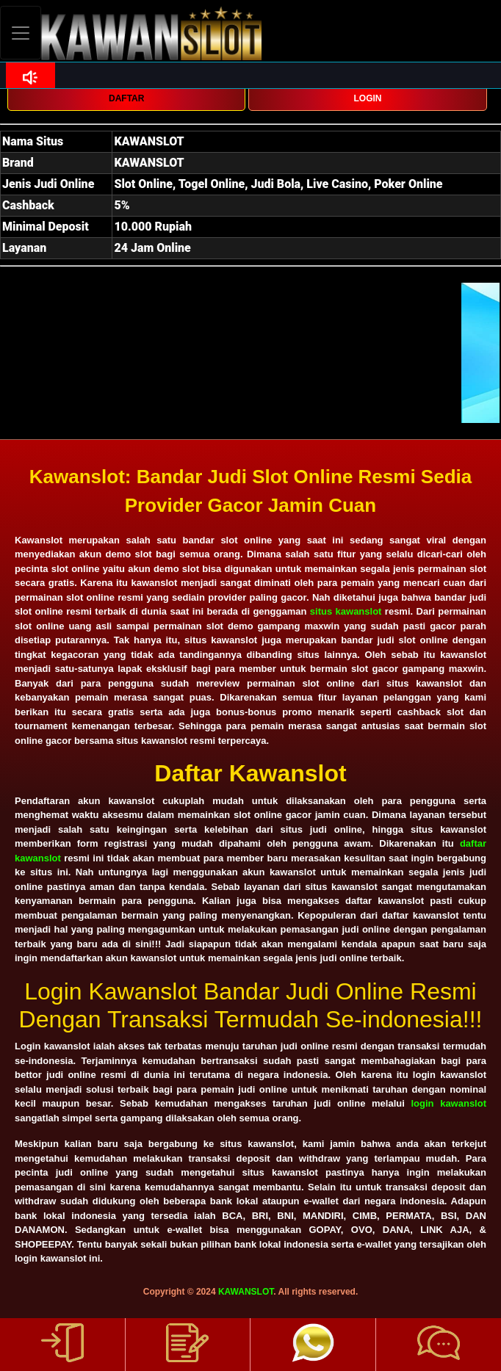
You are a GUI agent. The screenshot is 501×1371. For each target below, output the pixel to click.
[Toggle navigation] (20, 32)
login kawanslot (448, 1103)
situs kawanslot (346, 611)
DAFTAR (126, 98)
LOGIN (368, 98)
